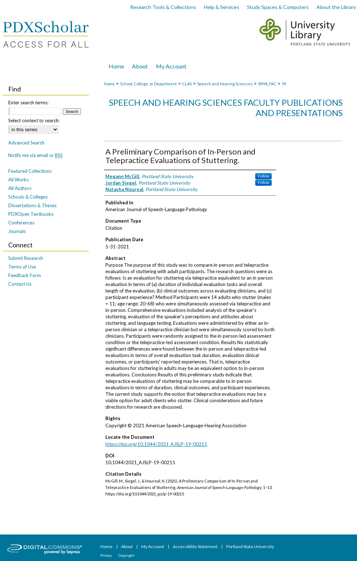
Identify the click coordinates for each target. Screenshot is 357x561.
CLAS (187, 83)
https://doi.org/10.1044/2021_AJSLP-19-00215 (156, 444)
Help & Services (221, 7)
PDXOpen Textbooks (30, 214)
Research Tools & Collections (163, 7)
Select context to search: (34, 120)
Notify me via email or (35, 155)
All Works (18, 179)
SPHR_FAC (267, 83)
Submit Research (25, 258)
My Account (153, 546)
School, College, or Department (148, 83)
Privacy (106, 555)
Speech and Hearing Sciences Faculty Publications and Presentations (226, 107)
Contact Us (20, 284)
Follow (263, 176)
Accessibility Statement (195, 546)
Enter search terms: (28, 102)
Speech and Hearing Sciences (225, 83)
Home (109, 83)
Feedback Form (24, 275)
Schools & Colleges (28, 197)
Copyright (126, 555)
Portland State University (250, 546)
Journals (17, 231)
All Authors (20, 188)
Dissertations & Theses (32, 205)
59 (284, 83)
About (127, 546)
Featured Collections (30, 171)
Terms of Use (22, 267)
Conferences (21, 222)
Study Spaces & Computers (278, 7)
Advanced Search (26, 143)
